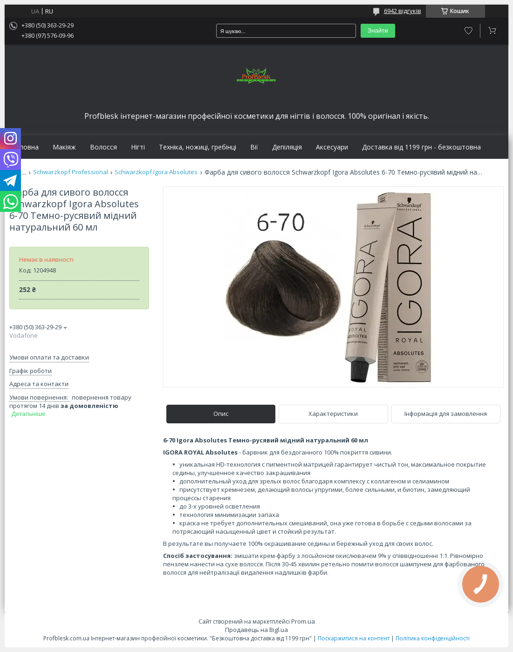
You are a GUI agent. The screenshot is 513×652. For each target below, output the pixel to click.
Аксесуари (332, 147)
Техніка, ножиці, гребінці (197, 147)
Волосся (103, 147)
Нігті (138, 147)
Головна (25, 147)
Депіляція (287, 147)
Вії (254, 147)
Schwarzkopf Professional (70, 172)
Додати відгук (468, 31)
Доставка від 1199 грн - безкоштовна (421, 147)
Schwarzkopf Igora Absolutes (156, 172)
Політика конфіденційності (433, 638)
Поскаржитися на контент (354, 638)
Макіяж (64, 147)
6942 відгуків (402, 11)
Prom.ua (303, 621)
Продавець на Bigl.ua (256, 629)
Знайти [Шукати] (378, 30)
